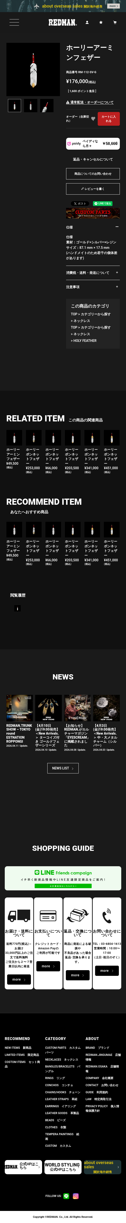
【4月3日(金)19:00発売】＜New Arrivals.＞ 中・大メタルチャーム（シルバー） (105, 735)
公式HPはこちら (29, 1166)
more (113, 6)
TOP (74, 314)
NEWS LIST (60, 768)
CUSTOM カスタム (58, 1145)
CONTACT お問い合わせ (102, 1085)
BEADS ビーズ (55, 1120)
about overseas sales (98, 1167)
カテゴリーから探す (96, 314)
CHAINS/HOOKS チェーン (62, 1092)
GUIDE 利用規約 (97, 1092)
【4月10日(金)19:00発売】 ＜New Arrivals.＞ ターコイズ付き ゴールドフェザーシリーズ (47, 735)
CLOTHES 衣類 (55, 1127)
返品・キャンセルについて (93, 159)
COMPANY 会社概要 (99, 1078)
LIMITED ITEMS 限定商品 (22, 1055)
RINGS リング (55, 1078)
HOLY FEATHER (85, 341)
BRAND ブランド (97, 1047)
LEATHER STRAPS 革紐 (61, 1099)
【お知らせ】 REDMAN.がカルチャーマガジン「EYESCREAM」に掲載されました (77, 735)
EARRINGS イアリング (60, 1106)
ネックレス (81, 321)
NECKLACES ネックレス (61, 1059)
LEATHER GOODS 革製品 (62, 1113)
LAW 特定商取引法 (98, 1099)
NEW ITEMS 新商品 (18, 1047)
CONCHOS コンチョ (59, 1085)
